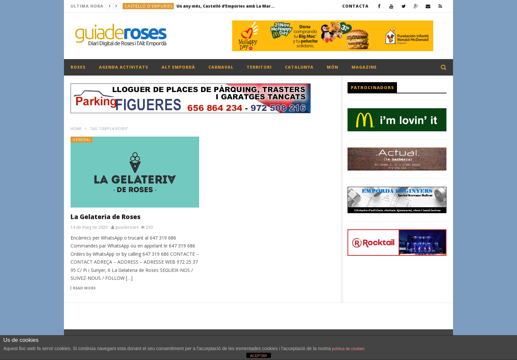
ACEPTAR (258, 356)
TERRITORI (259, 67)
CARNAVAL (220, 67)
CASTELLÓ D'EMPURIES (148, 6)
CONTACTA (355, 6)
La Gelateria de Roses (105, 217)
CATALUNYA (299, 67)
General (82, 139)
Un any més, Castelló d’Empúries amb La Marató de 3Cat (225, 6)
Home (76, 128)
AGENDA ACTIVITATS (123, 67)
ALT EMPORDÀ (178, 67)
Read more (84, 288)
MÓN (332, 67)
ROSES (78, 67)
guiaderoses (126, 227)
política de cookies (348, 348)
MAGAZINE (364, 67)
